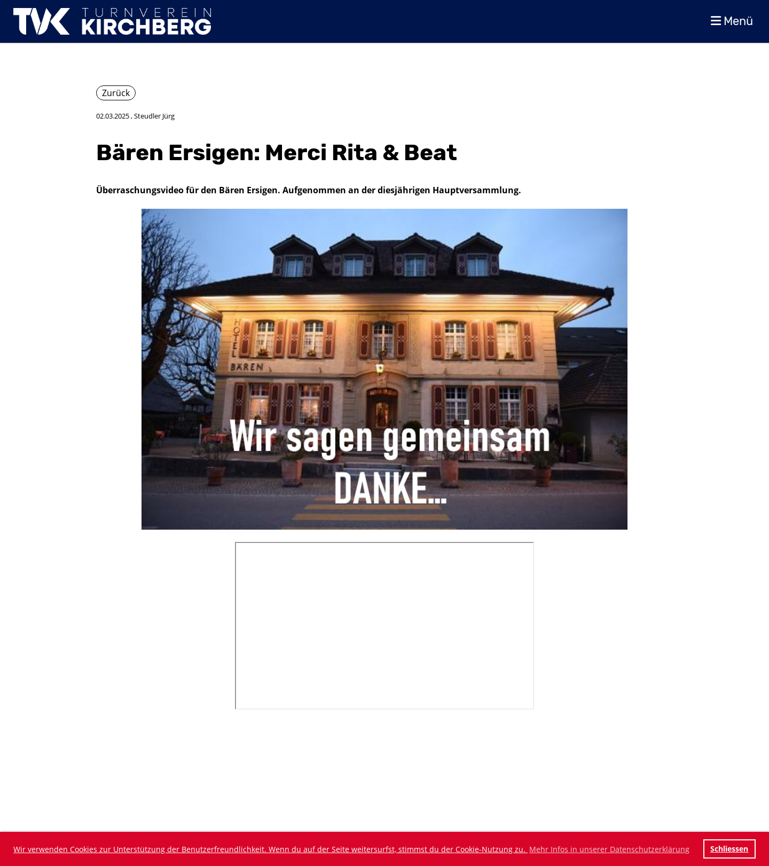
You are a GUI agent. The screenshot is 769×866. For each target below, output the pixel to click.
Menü (732, 21)
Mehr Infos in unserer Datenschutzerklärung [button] (609, 849)
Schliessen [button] (729, 849)
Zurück (116, 93)
